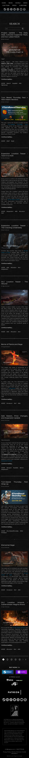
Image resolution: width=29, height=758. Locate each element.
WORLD (17, 3)
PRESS (14, 5)
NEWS (11, 3)
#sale (12, 141)
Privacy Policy (7, 752)
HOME (4, 3)
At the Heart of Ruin (13, 199)
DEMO (25, 3)
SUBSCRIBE (23, 5)
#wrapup (3, 532)
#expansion (9, 211)
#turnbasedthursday (12, 531)
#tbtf (7, 141)
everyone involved (6, 461)
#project (9, 467)
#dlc (20, 83)
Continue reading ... (6, 79)
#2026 (3, 83)
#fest (21, 531)
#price (21, 467)
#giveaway (4, 85)
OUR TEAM (5, 5)
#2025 (3, 141)
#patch (8, 83)
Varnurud (12, 388)
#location (22, 211)
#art (2, 213)
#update (14, 83)
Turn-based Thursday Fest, (18, 124)
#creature (9, 403)
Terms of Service (16, 752)
